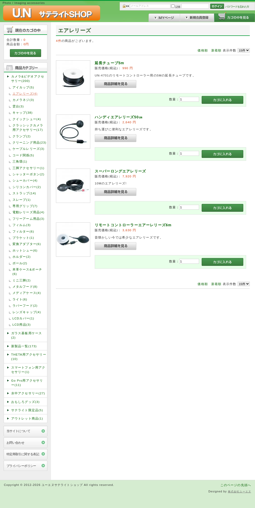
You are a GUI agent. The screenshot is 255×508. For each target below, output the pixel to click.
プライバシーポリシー (21, 465)
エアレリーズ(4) (25, 93)
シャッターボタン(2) (28, 174)
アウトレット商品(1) (27, 418)
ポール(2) (19, 263)
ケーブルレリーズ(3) (28, 148)
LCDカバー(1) (23, 318)
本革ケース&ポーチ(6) (27, 271)
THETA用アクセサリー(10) (28, 357)
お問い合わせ (15, 442)
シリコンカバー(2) (26, 187)
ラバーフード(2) (25, 305)
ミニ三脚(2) (21, 280)
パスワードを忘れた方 (237, 6)
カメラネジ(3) (23, 99)
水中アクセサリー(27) (28, 393)
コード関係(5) (23, 155)
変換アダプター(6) (26, 244)
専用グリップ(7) (25, 206)
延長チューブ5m (109, 63)
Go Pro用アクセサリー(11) (27, 383)
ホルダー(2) (21, 256)
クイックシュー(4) (26, 119)
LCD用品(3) (21, 324)
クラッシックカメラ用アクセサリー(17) (27, 127)
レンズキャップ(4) (26, 312)
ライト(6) (19, 299)
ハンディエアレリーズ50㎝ (119, 117)
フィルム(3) (21, 225)
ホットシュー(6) (25, 250)
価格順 (202, 50)
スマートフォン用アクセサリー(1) (28, 370)
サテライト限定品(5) (27, 410)
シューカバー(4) (25, 180)
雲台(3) (18, 106)
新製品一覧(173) (24, 346)
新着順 (216, 50)
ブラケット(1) (23, 237)
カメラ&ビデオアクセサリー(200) (27, 78)
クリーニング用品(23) (29, 142)
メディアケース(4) (26, 292)
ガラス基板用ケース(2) (26, 335)
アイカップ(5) (23, 87)
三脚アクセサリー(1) (28, 168)
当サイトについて (18, 431)
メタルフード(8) (25, 286)
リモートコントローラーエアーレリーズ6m (133, 225)
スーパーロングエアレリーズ (120, 171)
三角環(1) (19, 161)
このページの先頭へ (235, 485)
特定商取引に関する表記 (23, 454)
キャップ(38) (22, 112)
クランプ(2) (21, 136)
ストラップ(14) (24, 193)
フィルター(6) (23, 231)
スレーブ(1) (21, 199)
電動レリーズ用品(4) (28, 212)
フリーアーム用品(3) (28, 218)
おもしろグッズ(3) (25, 401)
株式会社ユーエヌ (239, 491)
